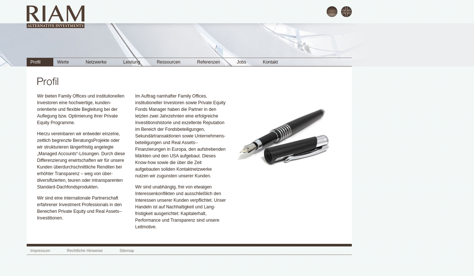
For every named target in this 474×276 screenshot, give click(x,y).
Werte (63, 62)
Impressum (40, 250)
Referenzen (208, 62)
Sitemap (127, 250)
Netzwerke (96, 62)
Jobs (241, 62)
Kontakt (270, 62)
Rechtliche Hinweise (85, 250)
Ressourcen (168, 62)
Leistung (131, 62)
